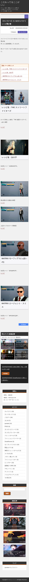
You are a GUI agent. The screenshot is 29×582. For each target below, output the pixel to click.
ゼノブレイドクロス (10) (12, 444)
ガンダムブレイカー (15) (12, 432)
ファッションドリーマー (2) (13, 438)
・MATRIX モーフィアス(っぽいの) (11, 76)
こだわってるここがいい (10, 3)
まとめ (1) (8, 420)
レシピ (3, 127)
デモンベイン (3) (9, 468)
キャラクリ (23, 32)
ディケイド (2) (9, 471)
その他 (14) (8, 477)
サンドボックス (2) (10, 414)
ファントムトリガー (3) (11, 459)
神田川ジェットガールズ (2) (13, 450)
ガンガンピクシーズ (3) (11, 429)
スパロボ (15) (9, 453)
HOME (5, 373)
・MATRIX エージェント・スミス (11, 79)
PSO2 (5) (7, 426)
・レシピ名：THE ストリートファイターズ (14, 69)
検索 (7, 493)
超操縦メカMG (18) (10, 465)
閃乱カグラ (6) (9, 447)
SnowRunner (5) (9, 441)
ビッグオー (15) (9, 462)
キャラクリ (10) (9, 411)
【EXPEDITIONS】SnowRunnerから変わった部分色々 (14, 379)
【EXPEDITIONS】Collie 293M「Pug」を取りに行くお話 (14, 368)
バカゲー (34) (9, 417)
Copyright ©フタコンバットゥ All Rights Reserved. (14, 579)
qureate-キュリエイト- (11, 567)
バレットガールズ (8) (11, 435)
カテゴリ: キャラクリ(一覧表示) (11, 337)
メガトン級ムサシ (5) (11, 456)
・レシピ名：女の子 (7, 72)
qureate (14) (8, 423)
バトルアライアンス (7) (11, 474)
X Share (23, 324)
